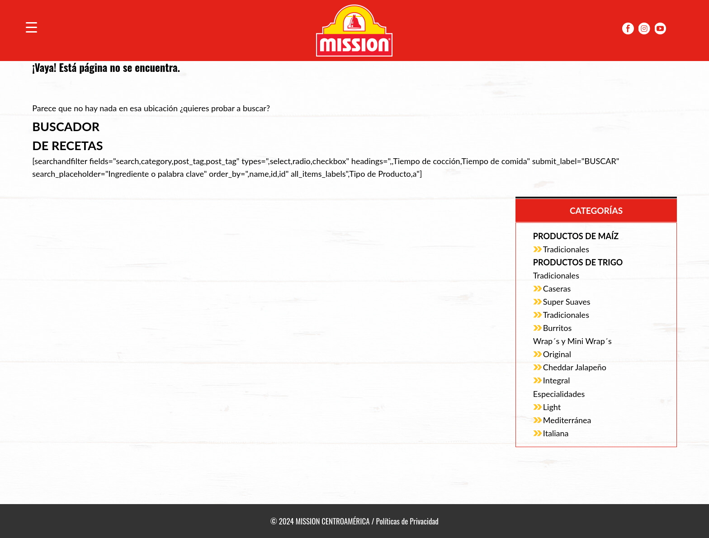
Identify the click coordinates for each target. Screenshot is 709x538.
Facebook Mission (628, 28)
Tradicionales (566, 249)
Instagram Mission (644, 28)
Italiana (556, 433)
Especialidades (559, 394)
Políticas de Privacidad (407, 521)
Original (557, 354)
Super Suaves (567, 302)
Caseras (557, 288)
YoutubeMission (660, 28)
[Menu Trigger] (31, 26)
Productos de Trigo (578, 262)
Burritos (557, 328)
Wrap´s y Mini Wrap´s (572, 341)
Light (552, 407)
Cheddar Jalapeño (574, 367)
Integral (556, 380)
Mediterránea (567, 420)
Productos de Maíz (576, 236)
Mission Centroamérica (354, 31)
